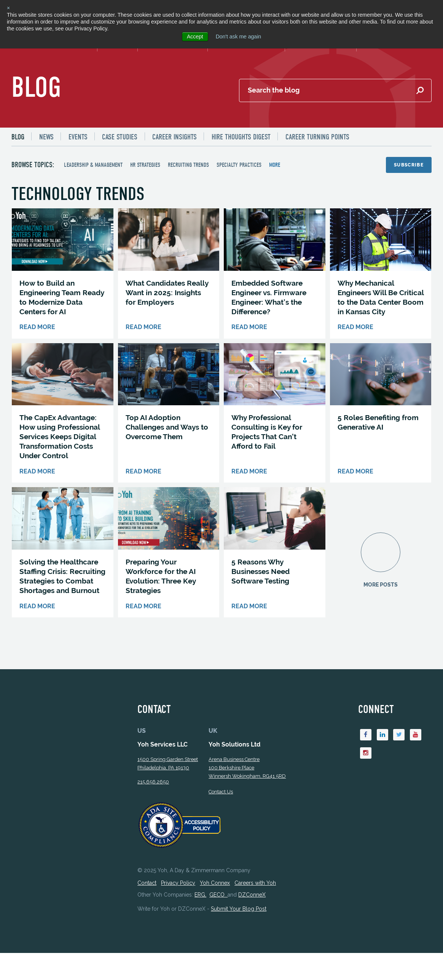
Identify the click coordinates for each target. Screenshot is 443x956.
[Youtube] (416, 738)
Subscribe (409, 165)
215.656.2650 (153, 785)
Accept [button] (195, 37)
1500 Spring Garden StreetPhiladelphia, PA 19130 (167, 766)
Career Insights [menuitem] (175, 137)
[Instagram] (365, 756)
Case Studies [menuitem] (120, 137)
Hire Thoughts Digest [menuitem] (241, 137)
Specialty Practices (239, 165)
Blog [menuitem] (17, 137)
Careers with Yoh (255, 886)
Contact (146, 886)
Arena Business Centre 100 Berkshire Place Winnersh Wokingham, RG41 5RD (247, 770)
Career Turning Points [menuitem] (318, 137)
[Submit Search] (419, 90)
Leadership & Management (93, 165)
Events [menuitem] (78, 137)
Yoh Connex (215, 886)
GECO (218, 898)
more (274, 165)
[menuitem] (21, 137)
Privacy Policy (178, 886)
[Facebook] (365, 738)
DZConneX (252, 898)
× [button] (8, 8)
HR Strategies (145, 165)
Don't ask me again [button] (238, 37)
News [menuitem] (46, 137)
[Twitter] (399, 738)
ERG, (200, 898)
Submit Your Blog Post (238, 912)
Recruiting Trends (188, 165)
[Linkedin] (382, 738)
